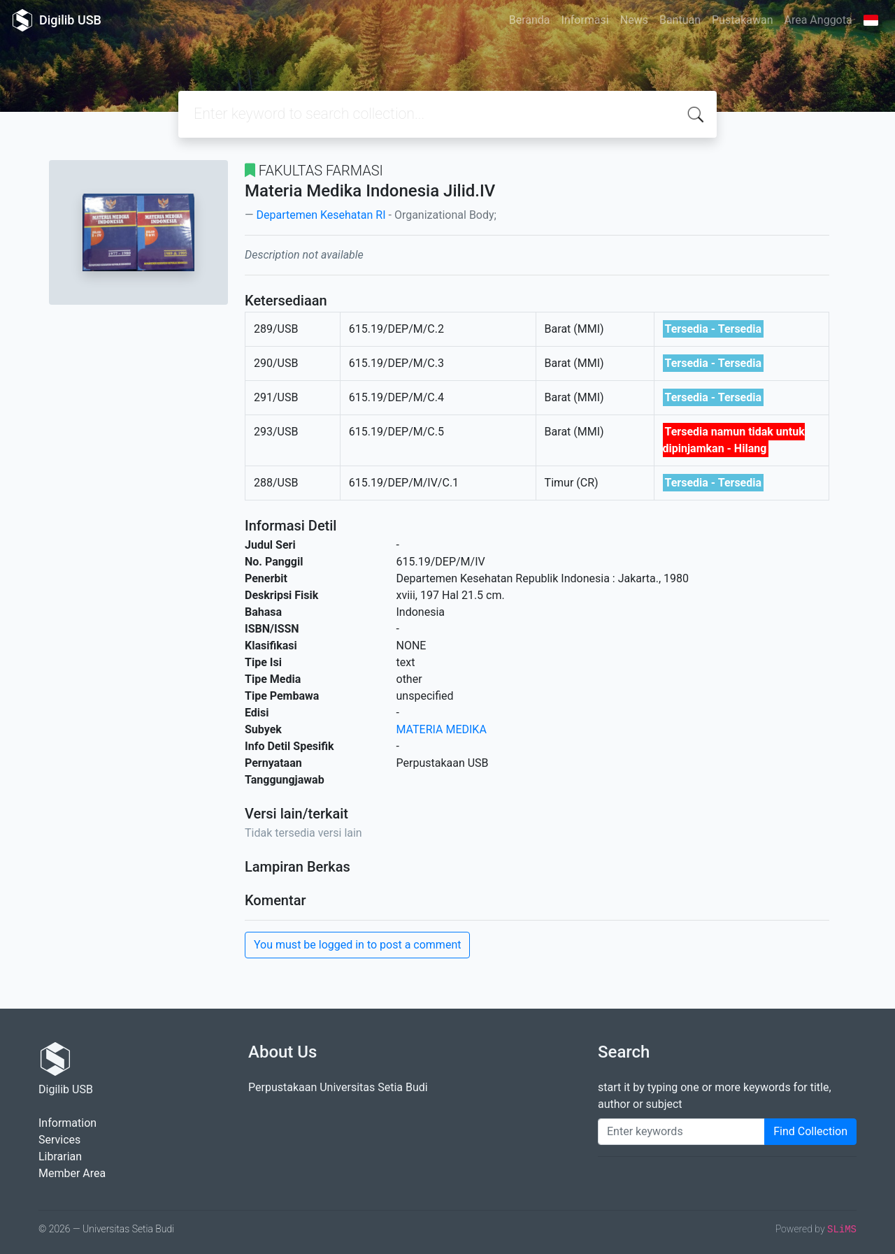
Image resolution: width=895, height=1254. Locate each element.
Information (67, 1123)
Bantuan (680, 20)
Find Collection (810, 1131)
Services (59, 1139)
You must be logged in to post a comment (357, 944)
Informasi (585, 20)
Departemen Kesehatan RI (320, 215)
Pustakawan (742, 20)
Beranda (529, 20)
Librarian (60, 1156)
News (634, 20)
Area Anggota (818, 20)
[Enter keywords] (681, 1131)
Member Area (72, 1173)
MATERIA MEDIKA (441, 729)
